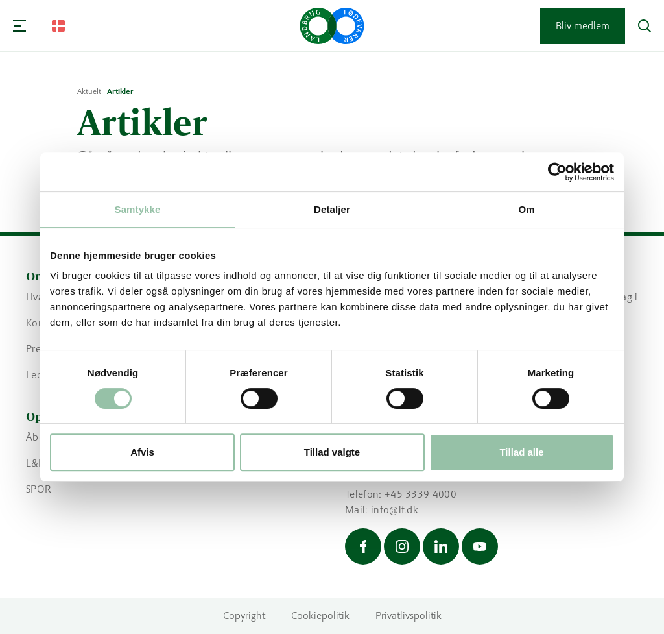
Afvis (142, 451)
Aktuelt (89, 91)
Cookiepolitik (320, 615)
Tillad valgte (332, 451)
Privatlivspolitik (408, 615)
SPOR (38, 489)
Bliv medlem (583, 25)
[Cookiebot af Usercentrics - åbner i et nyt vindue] (557, 172)
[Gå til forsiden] (332, 26)
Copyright (244, 615)
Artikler (120, 91)
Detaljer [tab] (332, 209)
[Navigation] (19, 26)
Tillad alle (521, 451)
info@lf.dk (394, 510)
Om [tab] (526, 209)
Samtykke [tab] (138, 209)
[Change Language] (58, 26)
